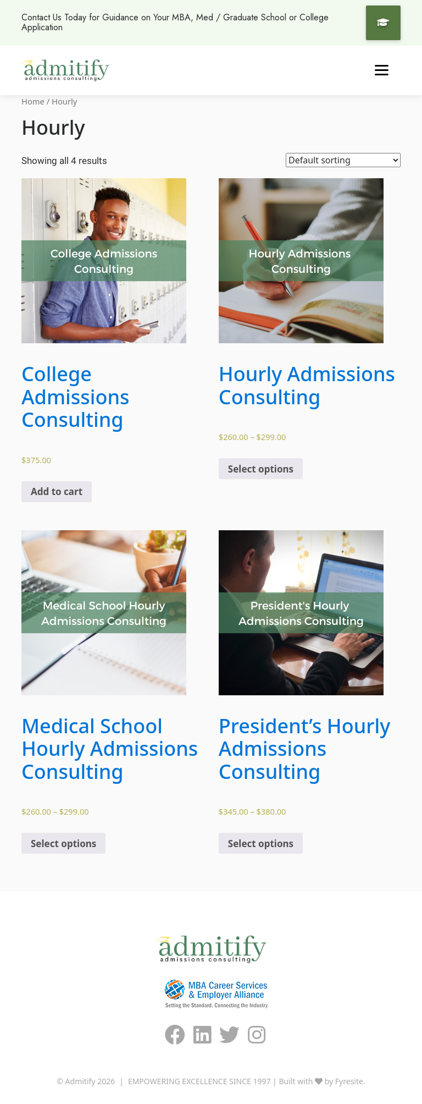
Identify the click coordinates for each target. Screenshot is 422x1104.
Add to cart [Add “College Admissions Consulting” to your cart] (56, 491)
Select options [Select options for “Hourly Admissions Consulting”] (260, 469)
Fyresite (349, 1081)
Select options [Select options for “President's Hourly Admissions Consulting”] (260, 843)
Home (33, 101)
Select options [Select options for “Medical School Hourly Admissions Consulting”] (63, 843)
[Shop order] (343, 160)
